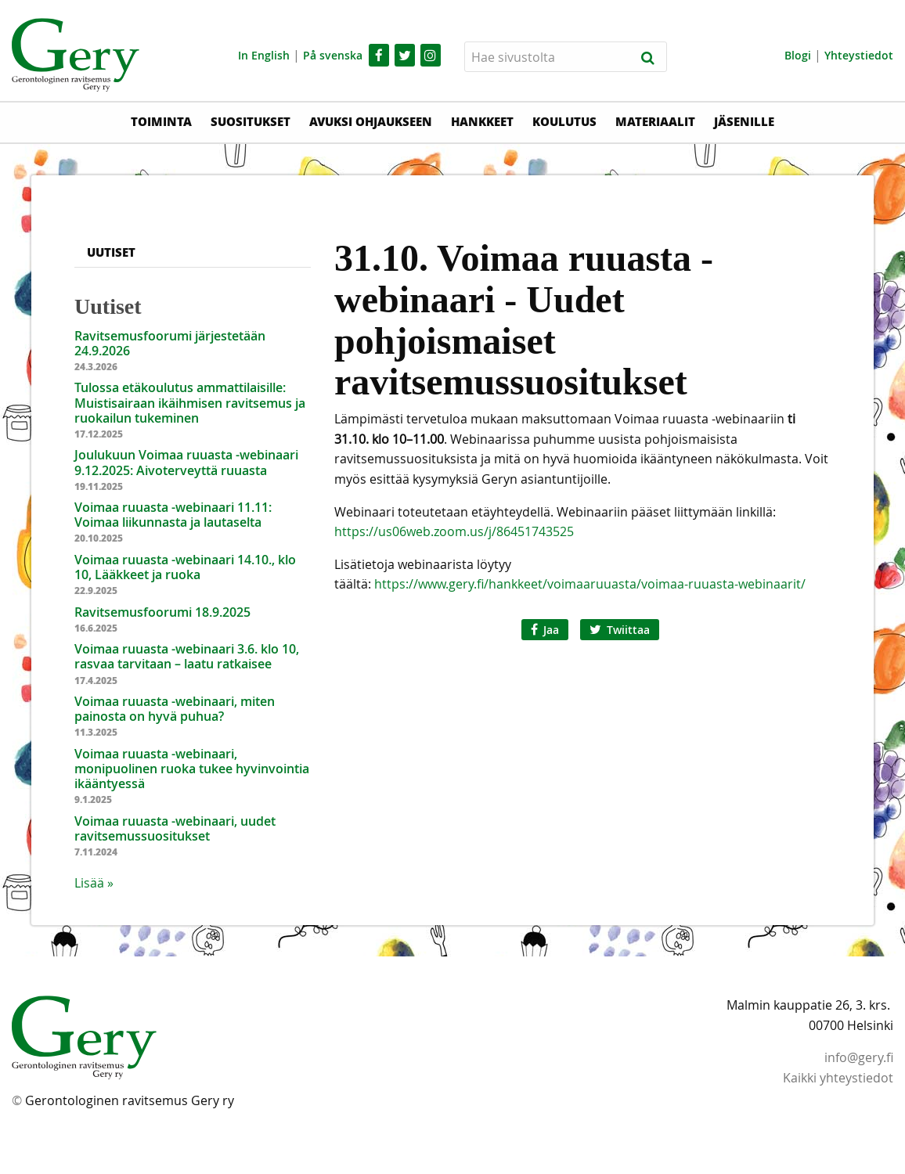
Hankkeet (482, 121)
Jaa (545, 629)
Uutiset (111, 252)
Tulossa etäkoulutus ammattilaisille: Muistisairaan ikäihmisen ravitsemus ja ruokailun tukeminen (189, 402)
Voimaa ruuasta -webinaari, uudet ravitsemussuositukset (175, 828)
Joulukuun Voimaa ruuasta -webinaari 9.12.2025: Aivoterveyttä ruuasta (186, 462)
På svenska (332, 55)
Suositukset (250, 121)
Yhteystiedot (858, 55)
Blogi (797, 55)
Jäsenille (744, 121)
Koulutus (564, 121)
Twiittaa (620, 629)
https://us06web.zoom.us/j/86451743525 (454, 531)
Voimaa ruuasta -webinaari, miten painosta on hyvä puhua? (174, 709)
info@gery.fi (858, 1057)
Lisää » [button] (94, 882)
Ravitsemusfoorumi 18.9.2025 (162, 612)
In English (264, 55)
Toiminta (161, 121)
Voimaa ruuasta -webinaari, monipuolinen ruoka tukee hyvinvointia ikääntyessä (191, 768)
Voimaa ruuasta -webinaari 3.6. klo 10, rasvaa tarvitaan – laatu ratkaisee (186, 656)
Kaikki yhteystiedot (838, 1077)
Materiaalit (655, 121)
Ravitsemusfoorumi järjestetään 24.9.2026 (169, 343)
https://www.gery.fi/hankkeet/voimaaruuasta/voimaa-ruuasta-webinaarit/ (588, 583)
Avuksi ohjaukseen (370, 121)
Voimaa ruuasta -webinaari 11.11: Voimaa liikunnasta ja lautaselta (173, 515)
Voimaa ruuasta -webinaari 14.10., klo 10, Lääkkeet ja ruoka (185, 567)
